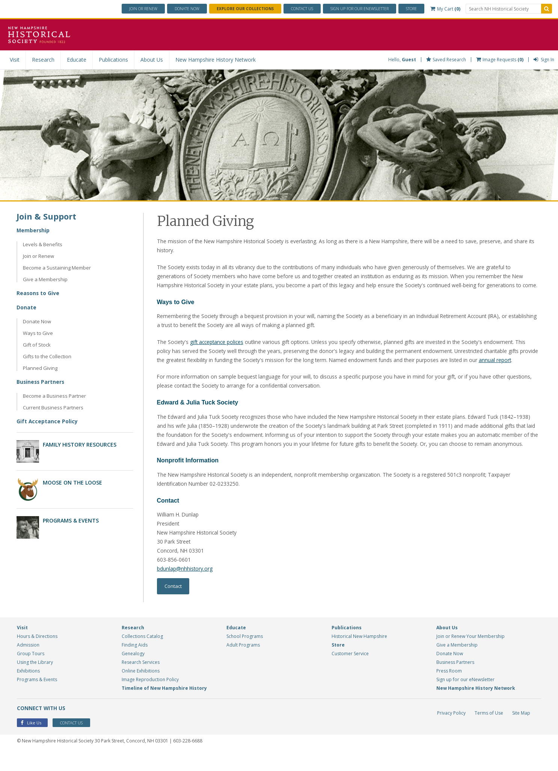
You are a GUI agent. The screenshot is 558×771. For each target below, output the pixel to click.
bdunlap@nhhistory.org (185, 587)
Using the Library (35, 682)
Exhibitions (28, 690)
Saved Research (446, 59)
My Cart (445, 9)
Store (411, 8)
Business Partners (41, 381)
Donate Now (37, 321)
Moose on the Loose (72, 482)
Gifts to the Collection (47, 356)
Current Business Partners (53, 407)
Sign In (544, 59)
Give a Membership (45, 279)
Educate (76, 59)
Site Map (521, 732)
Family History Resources (79, 444)
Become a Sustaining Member (57, 267)
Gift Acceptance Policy (47, 421)
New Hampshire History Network (215, 59)
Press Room (449, 690)
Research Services (141, 682)
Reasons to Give (38, 293)
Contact (173, 605)
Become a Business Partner (54, 395)
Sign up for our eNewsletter (465, 699)
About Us (151, 59)
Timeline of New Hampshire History (164, 707)
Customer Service (350, 673)
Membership (33, 230)
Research (43, 59)
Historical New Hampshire (359, 656)
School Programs (244, 656)
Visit (15, 59)
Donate (187, 8)
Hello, (402, 59)
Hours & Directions (37, 656)
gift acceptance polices (218, 351)
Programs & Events (71, 520)
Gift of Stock (37, 344)
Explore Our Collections (245, 8)
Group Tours (30, 673)
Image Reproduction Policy (150, 699)
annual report (519, 369)
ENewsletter (359, 8)
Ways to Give (38, 333)
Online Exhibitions (141, 690)
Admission (28, 664)
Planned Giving (40, 368)
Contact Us (302, 8)
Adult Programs (243, 664)
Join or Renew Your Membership (470, 656)
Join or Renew (143, 8)
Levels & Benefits (42, 244)
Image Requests (499, 59)
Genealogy (133, 673)
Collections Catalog (142, 656)
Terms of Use (489, 732)
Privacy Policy (451, 732)
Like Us (31, 742)
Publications (113, 59)
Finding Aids (135, 664)
